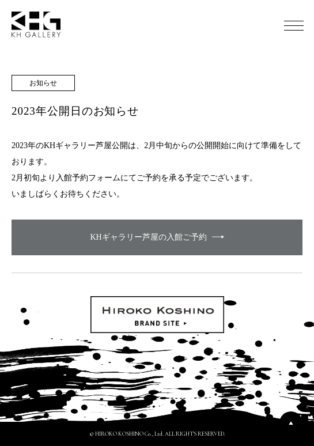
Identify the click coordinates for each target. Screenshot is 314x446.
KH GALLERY (36, 24)
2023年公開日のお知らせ (75, 111)
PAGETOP (290, 422)
